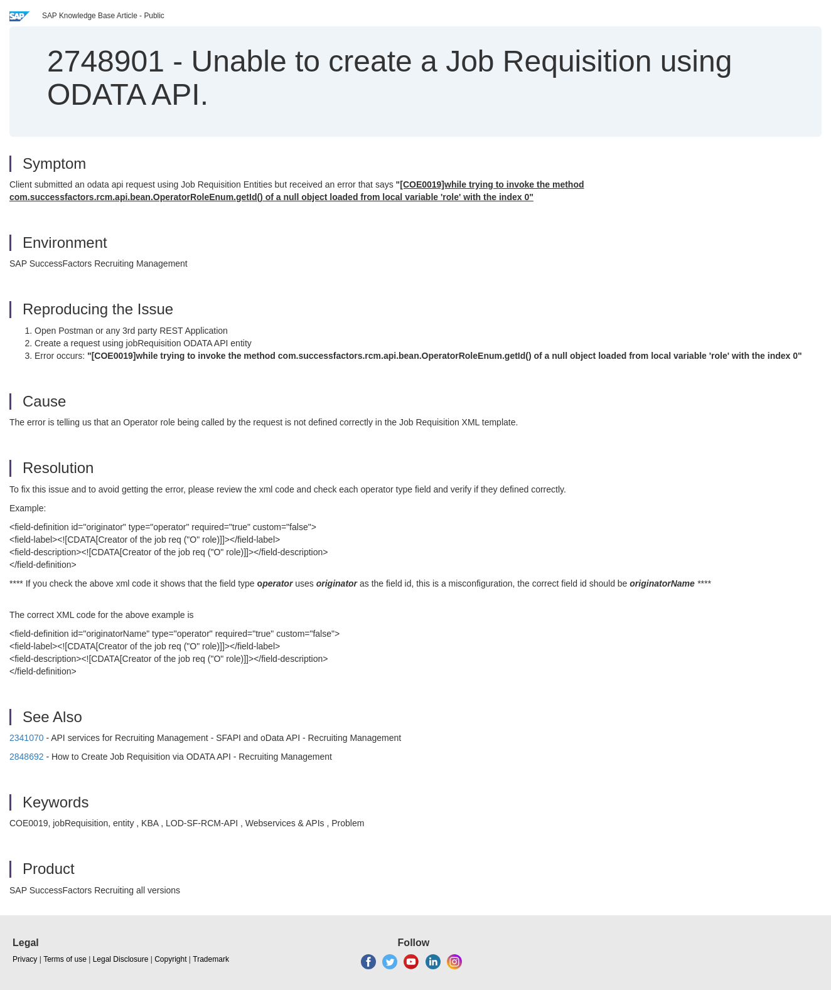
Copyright (170, 959)
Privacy (25, 959)
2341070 (26, 738)
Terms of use (65, 959)
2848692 (26, 757)
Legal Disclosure (121, 959)
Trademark (211, 959)
